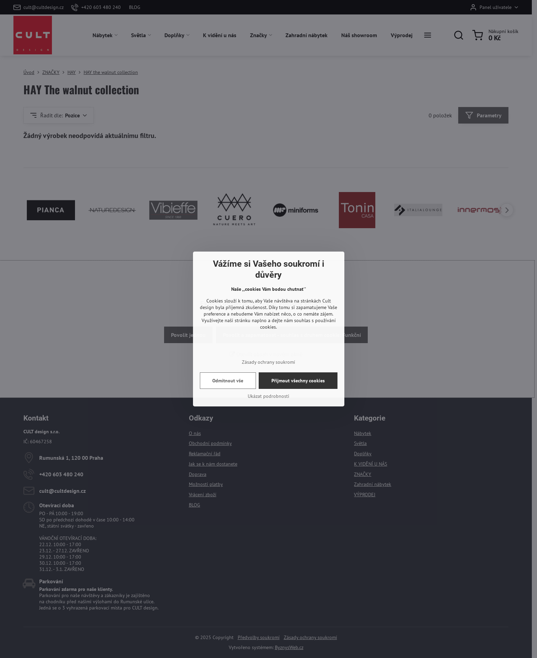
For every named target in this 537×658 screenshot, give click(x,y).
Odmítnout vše (227, 381)
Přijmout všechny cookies (298, 381)
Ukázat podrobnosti (268, 396)
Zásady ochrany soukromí (268, 362)
